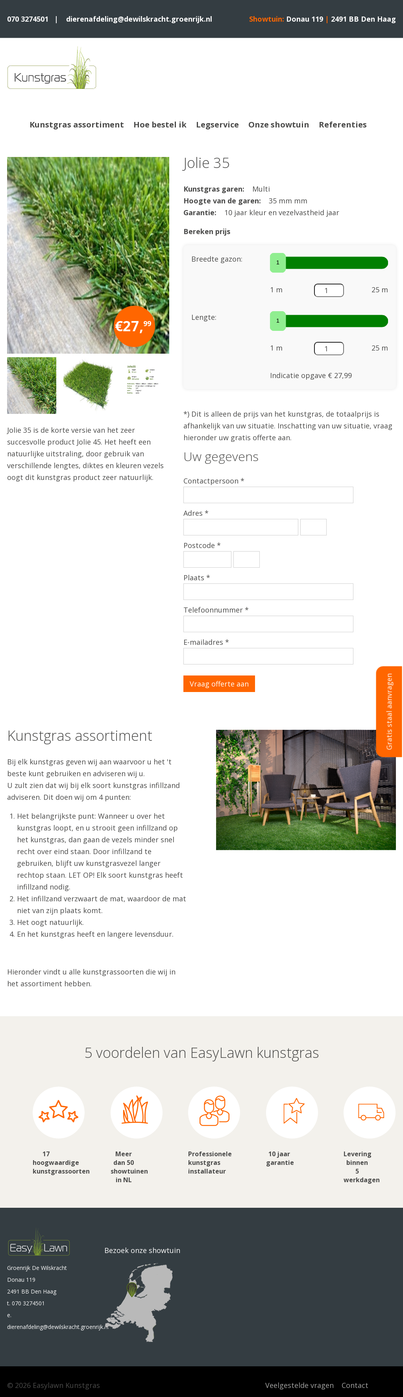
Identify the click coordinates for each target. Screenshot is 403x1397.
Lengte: (203, 317)
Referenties (343, 124)
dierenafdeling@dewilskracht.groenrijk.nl (139, 19)
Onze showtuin (278, 124)
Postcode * (202, 545)
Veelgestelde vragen (299, 1385)
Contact (355, 1385)
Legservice (217, 124)
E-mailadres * (206, 642)
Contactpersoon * (213, 480)
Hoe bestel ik (160, 124)
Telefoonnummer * (216, 610)
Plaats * (196, 577)
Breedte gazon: (216, 259)
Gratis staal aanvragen (389, 711)
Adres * (196, 513)
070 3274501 (27, 19)
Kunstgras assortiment (77, 124)
